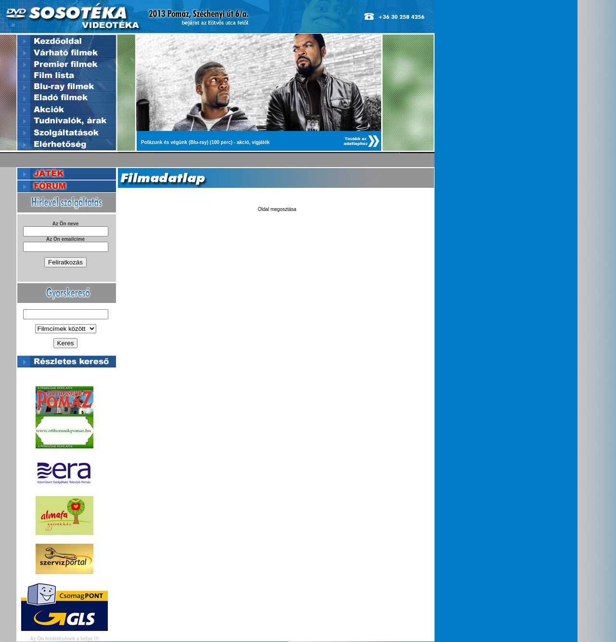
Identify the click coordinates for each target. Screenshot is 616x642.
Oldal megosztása (277, 209)
